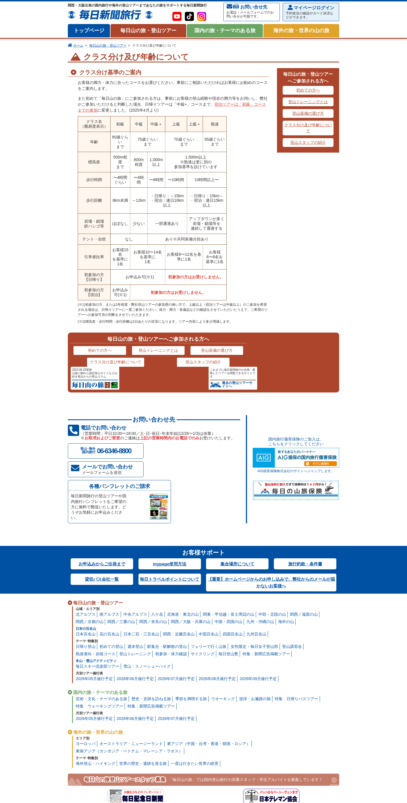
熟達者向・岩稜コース (95, 594)
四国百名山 (233, 574)
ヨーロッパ (86, 684)
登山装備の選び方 (308, 113)
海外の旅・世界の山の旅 (301, 30)
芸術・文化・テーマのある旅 (101, 639)
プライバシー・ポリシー (110, 790)
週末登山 (135, 586)
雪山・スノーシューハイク (147, 606)
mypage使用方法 (169, 503)
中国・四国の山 (228, 561)
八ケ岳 (157, 554)
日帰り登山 (86, 586)
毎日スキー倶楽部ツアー (97, 606)
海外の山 (286, 561)
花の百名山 (109, 574)
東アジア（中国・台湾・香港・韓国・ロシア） (208, 684)
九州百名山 (256, 574)
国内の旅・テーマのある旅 (225, 30)
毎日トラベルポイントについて (169, 522)
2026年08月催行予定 (217, 619)
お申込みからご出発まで (102, 503)
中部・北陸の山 (272, 554)
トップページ (89, 30)
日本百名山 (86, 574)
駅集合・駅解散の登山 (167, 586)
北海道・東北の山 (183, 554)
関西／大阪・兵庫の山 (191, 561)
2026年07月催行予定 (176, 619)
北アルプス (86, 554)
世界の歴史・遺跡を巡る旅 (143, 703)
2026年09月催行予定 (258, 619)
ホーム (78, 45)
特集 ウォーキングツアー (99, 646)
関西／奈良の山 (153, 561)
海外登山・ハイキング (95, 703)
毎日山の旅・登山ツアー (148, 30)
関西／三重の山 (121, 561)
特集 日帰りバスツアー (296, 639)
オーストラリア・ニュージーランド (131, 684)
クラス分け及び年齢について (308, 128)
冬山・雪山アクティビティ (96, 601)
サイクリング (203, 594)
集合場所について (237, 503)
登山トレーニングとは (308, 101)
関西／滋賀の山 (304, 554)
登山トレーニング (135, 594)
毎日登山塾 (228, 594)
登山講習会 (292, 586)
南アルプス (109, 554)
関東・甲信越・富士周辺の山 (228, 554)
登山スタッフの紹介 (308, 142)
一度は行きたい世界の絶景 (194, 703)
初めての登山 (111, 586)
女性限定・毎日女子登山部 (254, 586)
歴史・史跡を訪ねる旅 (151, 639)
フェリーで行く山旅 (208, 586)
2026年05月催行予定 (94, 619)
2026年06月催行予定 (135, 619)
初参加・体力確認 (171, 594)
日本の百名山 (86, 569)
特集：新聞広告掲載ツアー (266, 594)
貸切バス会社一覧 (102, 518)
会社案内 (78, 790)
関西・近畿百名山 (179, 574)
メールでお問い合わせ (112, 446)
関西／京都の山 (89, 561)
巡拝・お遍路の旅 (255, 639)
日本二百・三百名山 (141, 574)
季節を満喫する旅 (191, 639)
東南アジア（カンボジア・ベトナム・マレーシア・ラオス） (129, 691)
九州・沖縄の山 (260, 561)
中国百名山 (208, 574)
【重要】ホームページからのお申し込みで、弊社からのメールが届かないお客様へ (271, 522)
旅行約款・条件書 (305, 503)
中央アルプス (135, 554)
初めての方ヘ (308, 90)
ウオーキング (223, 639)
